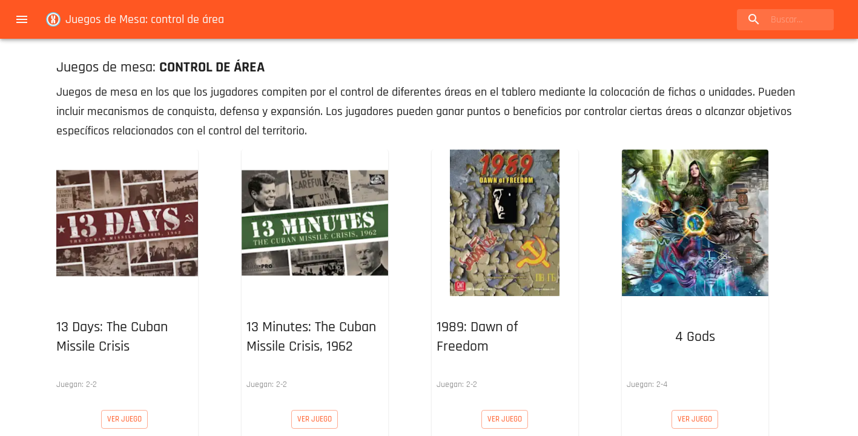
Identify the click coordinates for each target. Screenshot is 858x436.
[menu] (21, 19)
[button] (124, 272)
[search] (785, 19)
